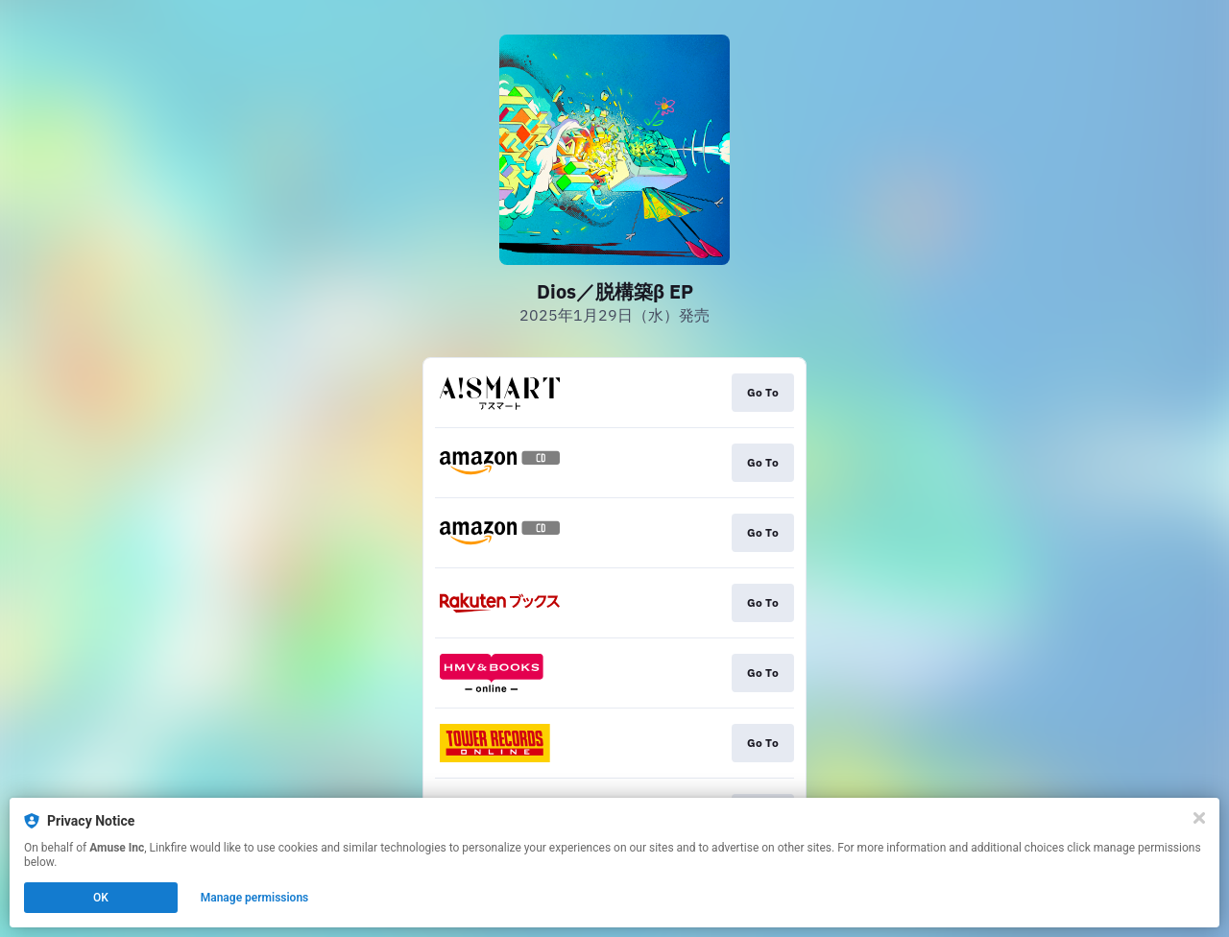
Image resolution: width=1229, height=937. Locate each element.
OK (100, 897)
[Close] (1199, 818)
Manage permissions (255, 897)
